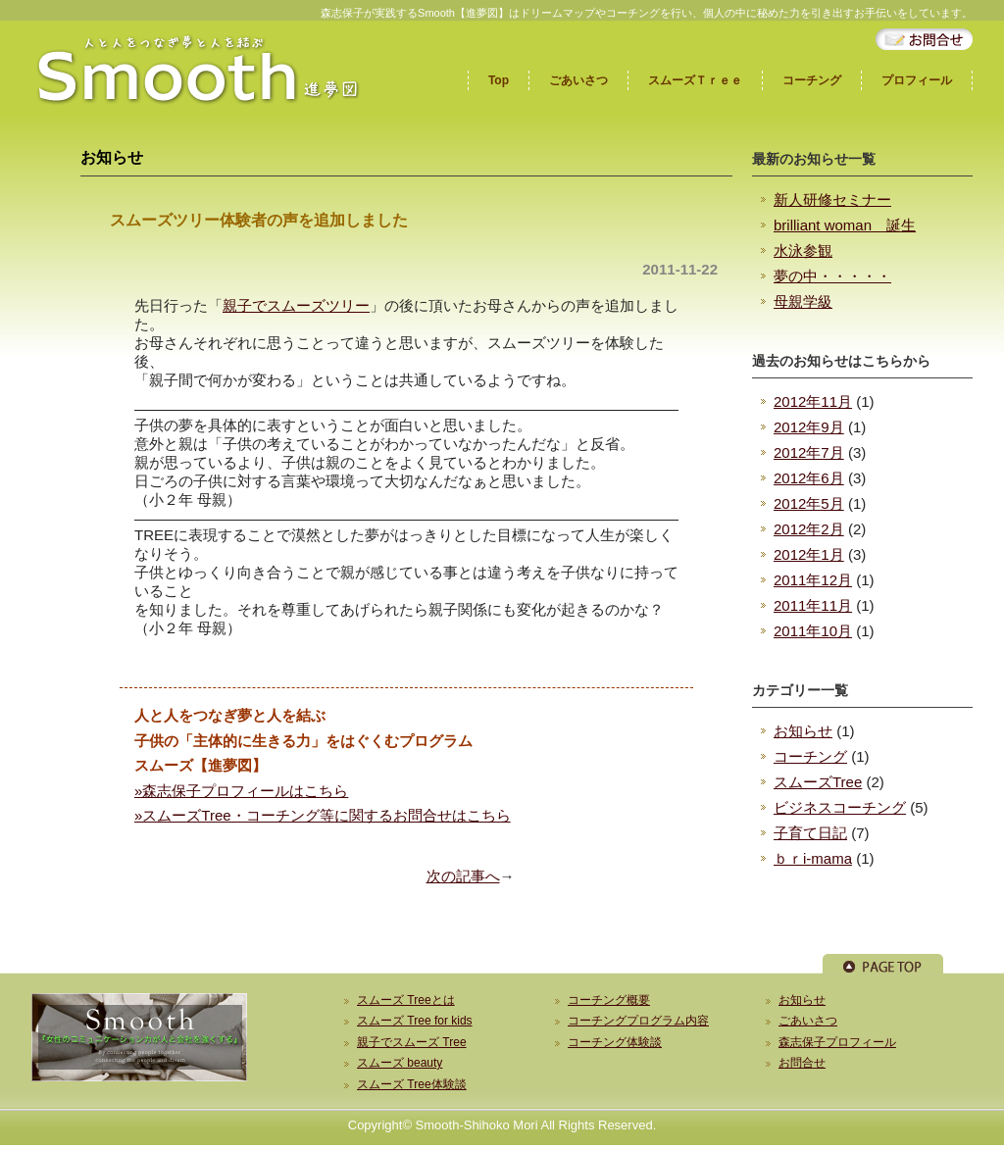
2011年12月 (813, 580)
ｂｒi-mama (813, 858)
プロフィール (916, 80)
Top (498, 80)
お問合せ (802, 1063)
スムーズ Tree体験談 (412, 1084)
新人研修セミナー (832, 199)
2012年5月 (809, 503)
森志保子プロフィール (837, 1042)
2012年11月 (813, 401)
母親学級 (803, 301)
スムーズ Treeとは (406, 1000)
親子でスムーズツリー (296, 305)
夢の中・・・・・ (832, 276)
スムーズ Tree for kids (415, 1020)
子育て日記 (810, 833)
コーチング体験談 (615, 1042)
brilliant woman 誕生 (845, 225)
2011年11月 (813, 605)
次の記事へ (463, 876)
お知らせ (803, 731)
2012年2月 (809, 529)
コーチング (811, 80)
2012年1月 (809, 554)
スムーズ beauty (399, 1063)
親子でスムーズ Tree (412, 1042)
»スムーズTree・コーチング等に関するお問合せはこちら (322, 815)
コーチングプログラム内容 (638, 1020)
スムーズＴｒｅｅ (695, 80)
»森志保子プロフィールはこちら (241, 790)
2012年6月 (809, 478)
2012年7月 (809, 452)
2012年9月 (809, 427)
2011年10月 (813, 631)
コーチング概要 (609, 1000)
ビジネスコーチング (840, 807)
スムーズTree (818, 782)
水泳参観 (803, 250)
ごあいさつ (578, 80)
